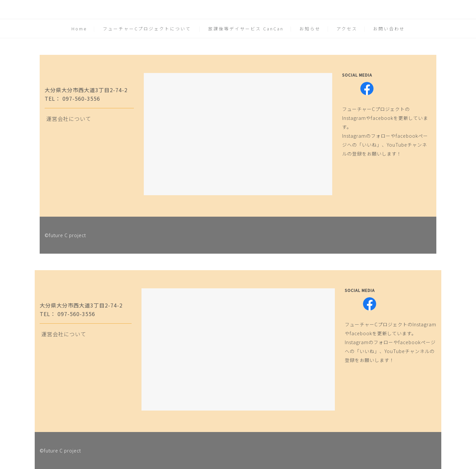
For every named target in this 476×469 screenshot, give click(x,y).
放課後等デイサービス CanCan (246, 28)
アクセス (347, 28)
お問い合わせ (389, 28)
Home (79, 28)
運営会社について (68, 119)
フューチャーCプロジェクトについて (147, 28)
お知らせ (310, 28)
